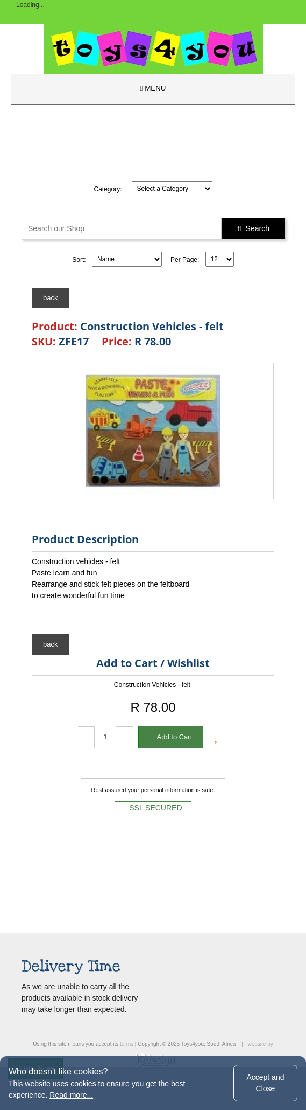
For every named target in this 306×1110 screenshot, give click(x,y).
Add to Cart (171, 736)
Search (253, 228)
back (50, 298)
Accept (265, 1083)
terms (126, 1044)
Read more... (71, 1095)
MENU (153, 88)
